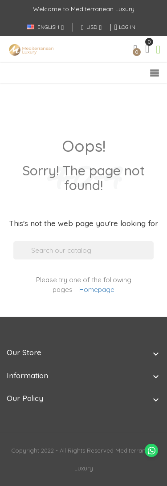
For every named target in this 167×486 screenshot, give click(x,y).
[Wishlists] (136, 51)
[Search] (83, 250)
